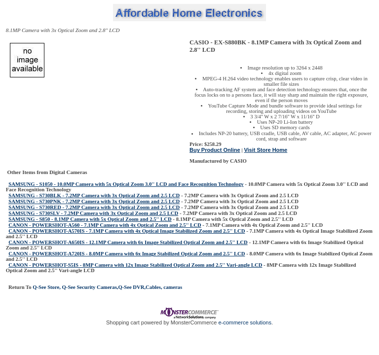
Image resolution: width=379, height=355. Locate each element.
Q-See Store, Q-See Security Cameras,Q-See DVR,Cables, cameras (107, 287)
